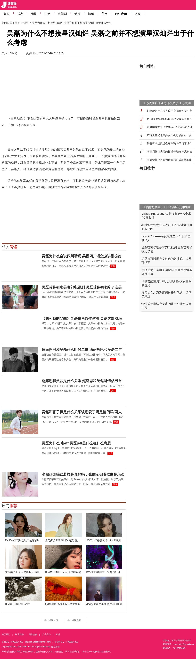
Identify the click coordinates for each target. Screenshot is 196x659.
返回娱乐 (76, 620)
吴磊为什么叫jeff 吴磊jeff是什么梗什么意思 (76, 443)
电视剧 (62, 14)
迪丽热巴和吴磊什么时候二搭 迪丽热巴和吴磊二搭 (82, 350)
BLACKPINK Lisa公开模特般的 (63, 572)
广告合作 (46, 634)
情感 (91, 14)
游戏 (137, 14)
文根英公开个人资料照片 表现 (22, 572)
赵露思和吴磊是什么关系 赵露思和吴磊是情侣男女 (82, 381)
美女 (104, 14)
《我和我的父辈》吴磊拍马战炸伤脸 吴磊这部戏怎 (82, 318)
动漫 (77, 14)
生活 (47, 14)
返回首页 (53, 620)
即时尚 (13, 53)
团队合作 (33, 634)
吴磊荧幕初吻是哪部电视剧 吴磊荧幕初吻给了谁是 (82, 287)
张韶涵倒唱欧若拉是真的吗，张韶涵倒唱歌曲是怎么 (83, 474)
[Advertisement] (57, 88)
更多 (113, 266)
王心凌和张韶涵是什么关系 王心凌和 (167, 103)
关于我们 (6, 634)
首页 (7, 14)
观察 (20, 14)
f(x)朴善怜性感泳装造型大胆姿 (62, 604)
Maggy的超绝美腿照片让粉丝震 (104, 604)
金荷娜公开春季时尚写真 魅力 (62, 540)
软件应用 (121, 14)
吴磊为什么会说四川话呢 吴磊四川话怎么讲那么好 (82, 256)
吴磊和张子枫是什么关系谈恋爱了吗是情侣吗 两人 (82, 412)
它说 (58, 634)
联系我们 (19, 634)
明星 (34, 14)
